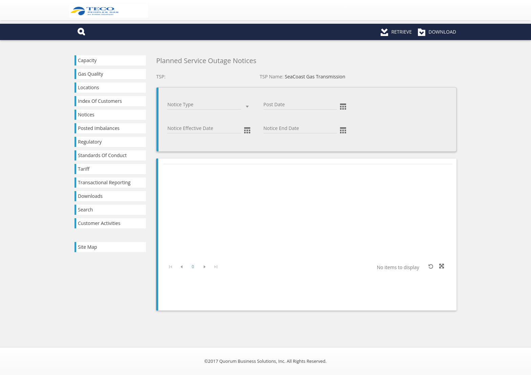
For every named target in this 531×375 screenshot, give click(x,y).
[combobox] (204, 105)
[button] (343, 106)
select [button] (247, 107)
